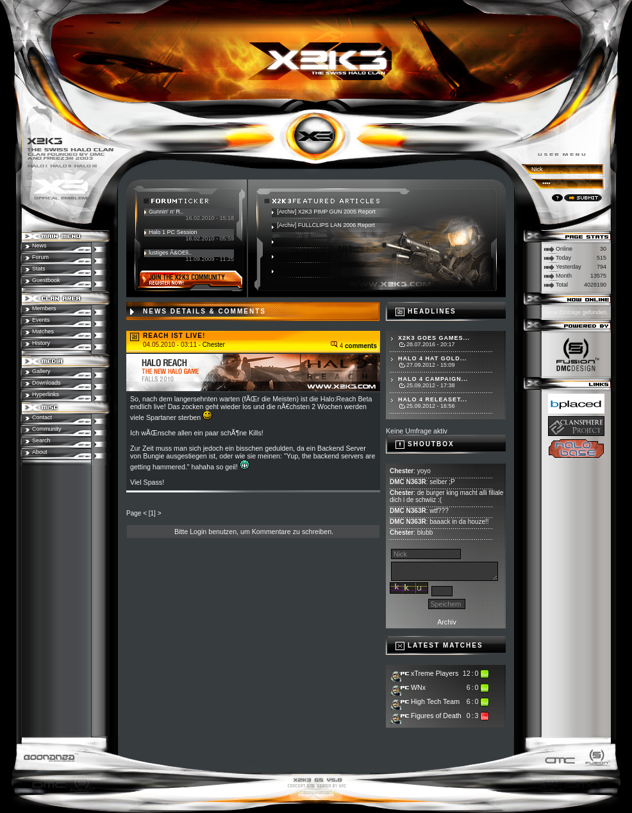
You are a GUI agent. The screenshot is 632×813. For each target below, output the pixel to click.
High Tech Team (435, 701)
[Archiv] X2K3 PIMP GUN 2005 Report (326, 211)
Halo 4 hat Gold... (432, 358)
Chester (214, 344)
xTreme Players (434, 673)
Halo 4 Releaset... (432, 399)
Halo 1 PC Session (173, 232)
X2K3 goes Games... (434, 338)
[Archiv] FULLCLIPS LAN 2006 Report (326, 225)
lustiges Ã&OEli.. (170, 252)
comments (361, 345)
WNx (418, 687)
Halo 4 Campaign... (433, 379)
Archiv (446, 622)
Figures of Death (436, 715)
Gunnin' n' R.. (166, 211)
